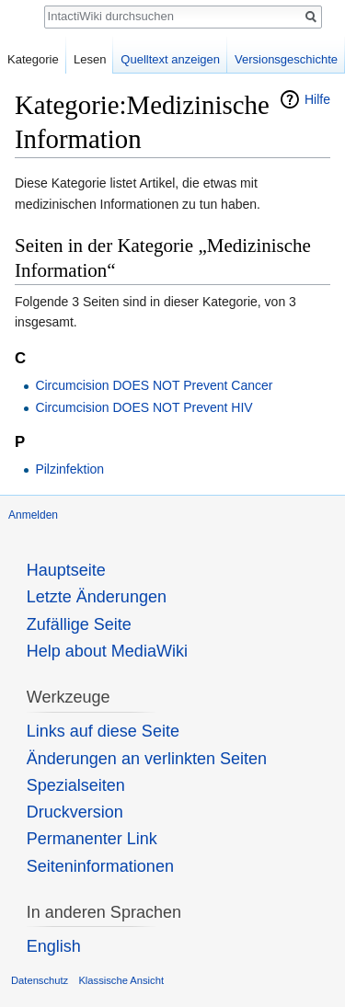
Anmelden (33, 515)
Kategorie (33, 59)
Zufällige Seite (79, 624)
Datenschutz (39, 980)
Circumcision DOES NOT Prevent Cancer (153, 385)
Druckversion (75, 812)
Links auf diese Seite (103, 731)
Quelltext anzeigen (170, 59)
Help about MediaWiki (107, 651)
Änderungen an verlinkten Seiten (147, 759)
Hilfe (317, 99)
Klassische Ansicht (121, 980)
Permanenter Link (92, 839)
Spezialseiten (76, 785)
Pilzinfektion (69, 469)
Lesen (90, 59)
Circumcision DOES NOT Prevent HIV (143, 407)
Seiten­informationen (100, 866)
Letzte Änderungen (97, 597)
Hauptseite (66, 570)
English (54, 946)
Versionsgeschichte (286, 59)
